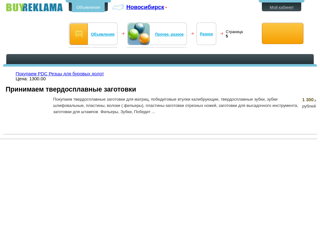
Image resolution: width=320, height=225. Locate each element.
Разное (206, 34)
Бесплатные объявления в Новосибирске (34, 7)
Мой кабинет (282, 7)
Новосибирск (145, 7)
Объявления (88, 7)
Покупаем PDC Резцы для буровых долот (60, 73)
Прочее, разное (169, 34)
